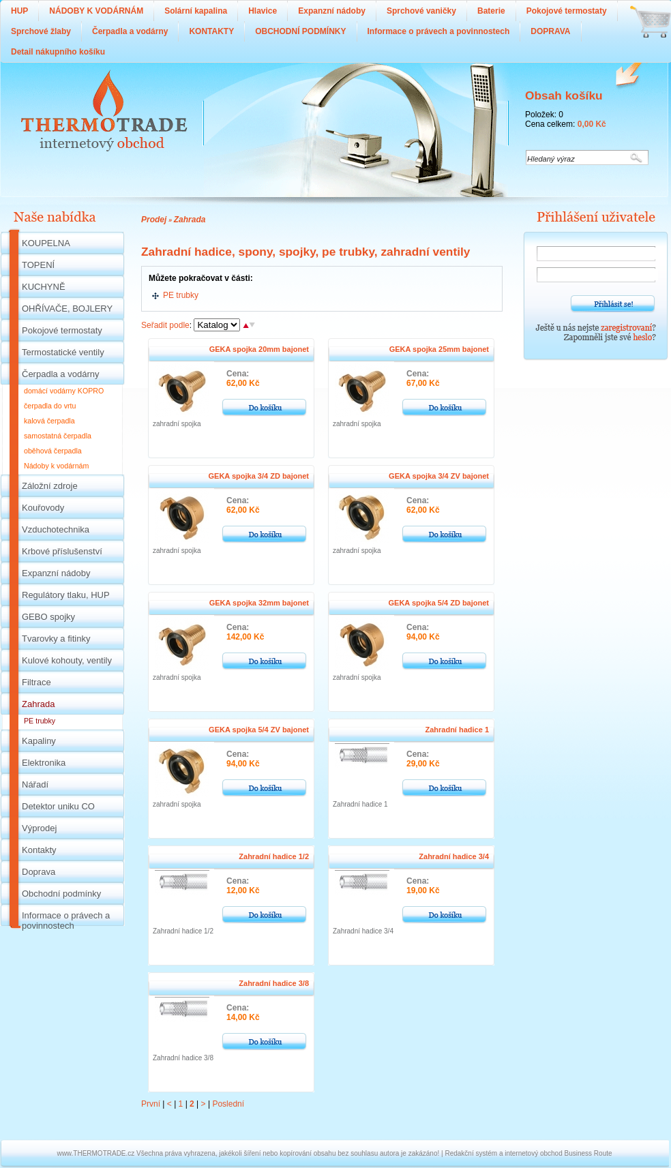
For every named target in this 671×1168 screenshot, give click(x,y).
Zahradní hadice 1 (457, 729)
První (150, 1104)
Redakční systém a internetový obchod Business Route (528, 1153)
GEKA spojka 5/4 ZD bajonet (438, 603)
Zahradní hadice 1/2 (274, 856)
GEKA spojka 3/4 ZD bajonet (258, 476)
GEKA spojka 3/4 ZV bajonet (439, 476)
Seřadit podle (165, 325)
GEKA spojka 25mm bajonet (439, 349)
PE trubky (180, 295)
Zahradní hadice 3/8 (274, 983)
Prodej (153, 219)
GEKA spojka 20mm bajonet (259, 349)
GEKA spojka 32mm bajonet (259, 603)
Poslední (228, 1104)
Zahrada (190, 219)
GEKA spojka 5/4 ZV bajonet (259, 729)
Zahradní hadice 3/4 (454, 856)
